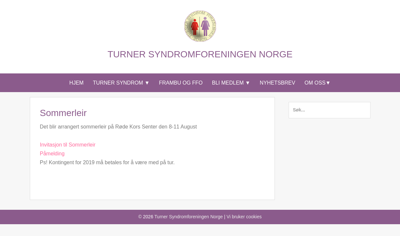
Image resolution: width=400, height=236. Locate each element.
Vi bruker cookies (244, 216)
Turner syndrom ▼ (121, 83)
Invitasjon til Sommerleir (68, 145)
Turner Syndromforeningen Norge (200, 54)
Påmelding (52, 153)
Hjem (76, 83)
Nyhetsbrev (277, 83)
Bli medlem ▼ (231, 83)
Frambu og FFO (180, 83)
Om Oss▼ (318, 83)
